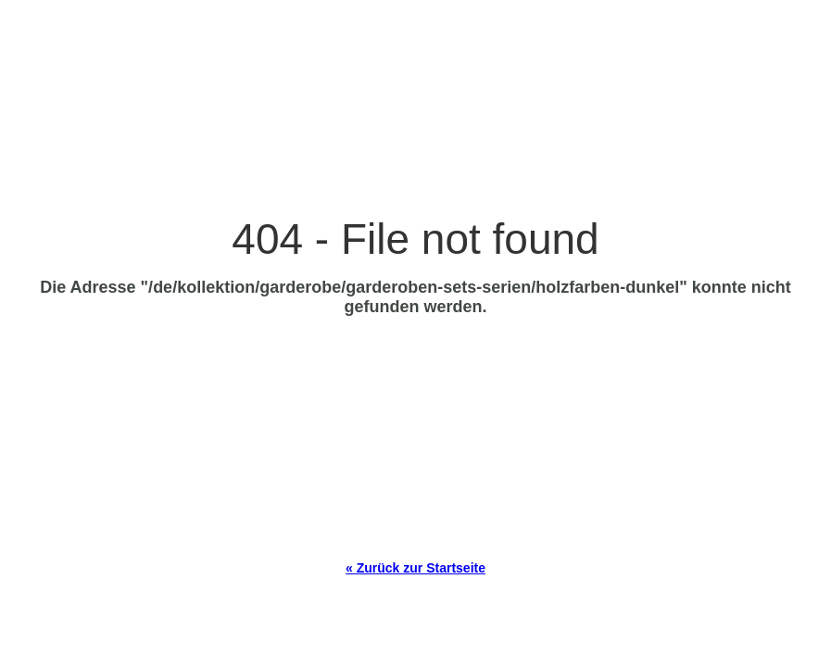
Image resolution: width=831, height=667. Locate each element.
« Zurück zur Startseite (415, 567)
